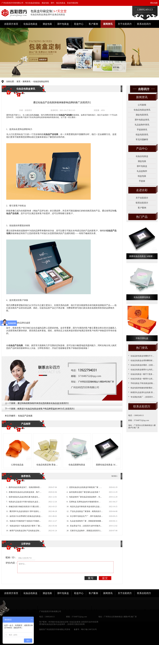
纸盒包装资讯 (142, 134)
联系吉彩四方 (144, 24)
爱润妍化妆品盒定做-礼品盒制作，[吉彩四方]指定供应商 (62, 624)
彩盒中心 (78, 24)
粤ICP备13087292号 (89, 629)
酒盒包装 (47, 24)
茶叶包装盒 (63, 24)
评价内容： (11, 563)
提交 (105, 578)
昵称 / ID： (11, 557)
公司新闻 (142, 105)
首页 (18, 81)
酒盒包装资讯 (142, 115)
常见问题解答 (142, 139)
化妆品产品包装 (25, 416)
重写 (91, 578)
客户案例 (93, 24)
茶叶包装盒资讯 (142, 120)
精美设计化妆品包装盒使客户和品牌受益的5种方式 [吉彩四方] (45, 409)
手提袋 (142, 181)
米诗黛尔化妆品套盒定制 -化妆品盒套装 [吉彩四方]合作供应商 (73, 622)
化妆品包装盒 (30, 24)
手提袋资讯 (142, 129)
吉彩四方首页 (11, 24)
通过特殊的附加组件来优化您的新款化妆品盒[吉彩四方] (43, 403)
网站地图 (154, 3)
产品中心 (142, 148)
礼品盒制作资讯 (142, 125)
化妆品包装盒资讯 (41, 81)
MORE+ (114, 476)
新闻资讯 (108, 24)
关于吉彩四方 (125, 24)
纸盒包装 (142, 176)
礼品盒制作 (142, 171)
